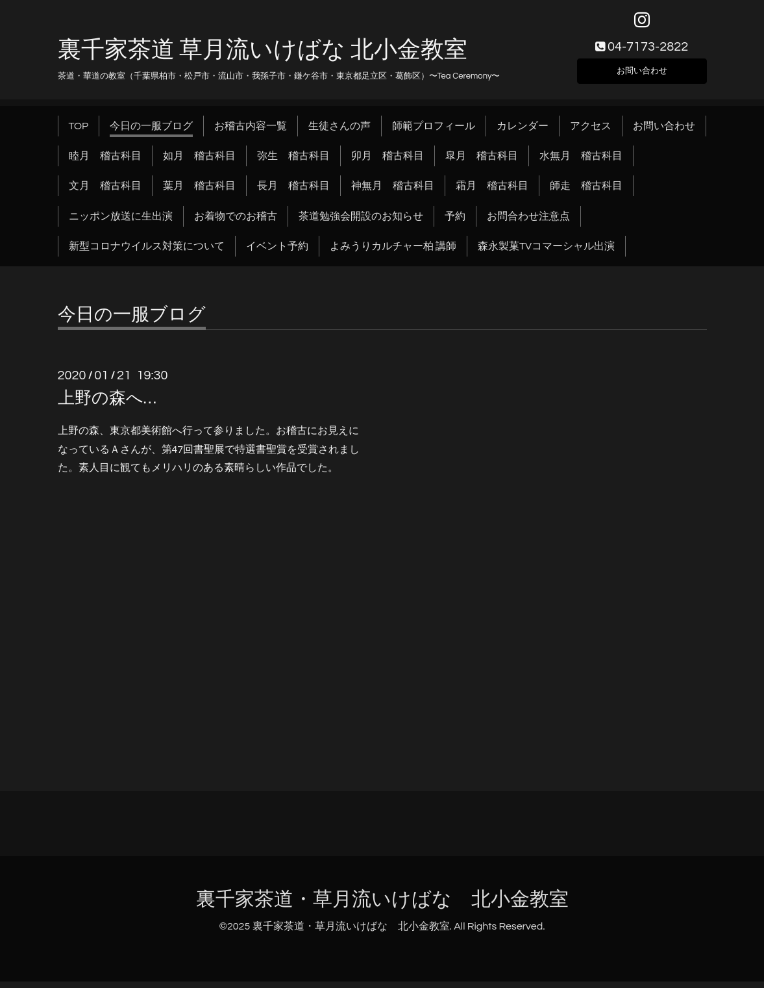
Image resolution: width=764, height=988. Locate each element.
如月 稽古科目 (199, 162)
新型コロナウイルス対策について (147, 253)
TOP (79, 132)
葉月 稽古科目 (199, 193)
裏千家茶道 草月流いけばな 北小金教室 (262, 56)
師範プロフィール (433, 132)
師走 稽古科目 (586, 193)
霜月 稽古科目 (492, 193)
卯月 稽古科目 (387, 162)
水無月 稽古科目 (580, 162)
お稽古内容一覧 (250, 132)
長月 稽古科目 (293, 193)
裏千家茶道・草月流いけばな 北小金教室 (382, 906)
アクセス (590, 132)
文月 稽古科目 (105, 193)
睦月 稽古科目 (105, 162)
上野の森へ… (107, 404)
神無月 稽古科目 (392, 193)
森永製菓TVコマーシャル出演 (546, 253)
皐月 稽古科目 (481, 162)
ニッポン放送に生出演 (121, 223)
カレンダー (522, 132)
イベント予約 (277, 253)
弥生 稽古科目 (293, 162)
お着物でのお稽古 (235, 223)
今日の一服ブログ (151, 132)
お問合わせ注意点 (528, 223)
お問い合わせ (642, 75)
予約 (455, 223)
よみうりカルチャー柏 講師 (393, 253)
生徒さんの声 (339, 132)
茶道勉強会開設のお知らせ (361, 223)
